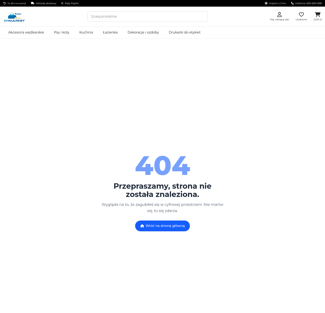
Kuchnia (86, 32)
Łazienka (110, 32)
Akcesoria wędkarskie (26, 32)
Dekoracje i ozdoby (143, 32)
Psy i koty (61, 32)
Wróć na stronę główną (162, 226)
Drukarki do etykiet (185, 32)
